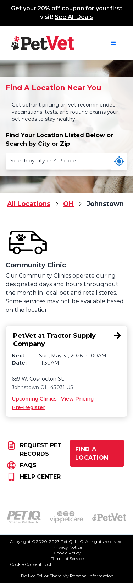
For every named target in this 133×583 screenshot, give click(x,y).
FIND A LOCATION (92, 453)
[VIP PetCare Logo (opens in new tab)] (67, 517)
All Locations (28, 204)
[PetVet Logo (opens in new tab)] (109, 517)
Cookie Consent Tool (30, 564)
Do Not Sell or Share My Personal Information (67, 575)
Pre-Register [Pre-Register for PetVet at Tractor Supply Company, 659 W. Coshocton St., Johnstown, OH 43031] (28, 407)
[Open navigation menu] (113, 42)
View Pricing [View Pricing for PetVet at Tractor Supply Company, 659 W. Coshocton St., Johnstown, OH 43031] (77, 399)
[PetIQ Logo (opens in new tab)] (24, 517)
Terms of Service (67, 558)
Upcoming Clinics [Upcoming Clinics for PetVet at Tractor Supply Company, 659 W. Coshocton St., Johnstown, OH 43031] (34, 399)
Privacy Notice (67, 547)
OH (68, 204)
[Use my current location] (119, 161)
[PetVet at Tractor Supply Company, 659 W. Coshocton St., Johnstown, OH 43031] (66, 340)
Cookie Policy (67, 553)
